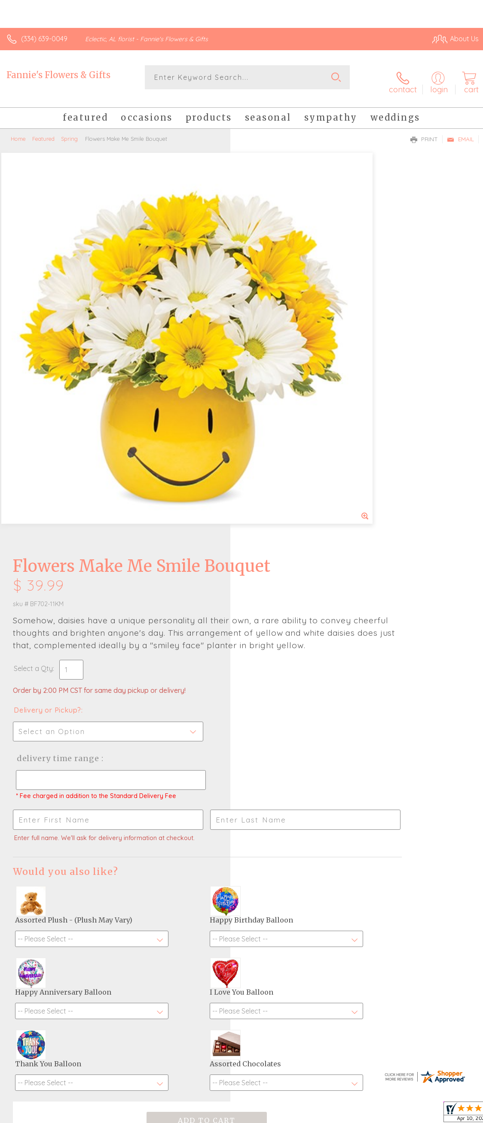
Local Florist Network (394, 1114)
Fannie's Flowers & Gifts (58, 75)
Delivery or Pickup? (278, 338)
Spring (69, 130)
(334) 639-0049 (44, 38)
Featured (43, 130)
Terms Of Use (282, 1114)
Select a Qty (263, 296)
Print (424, 131)
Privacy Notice (332, 1114)
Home (18, 130)
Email (460, 131)
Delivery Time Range (286, 386)
